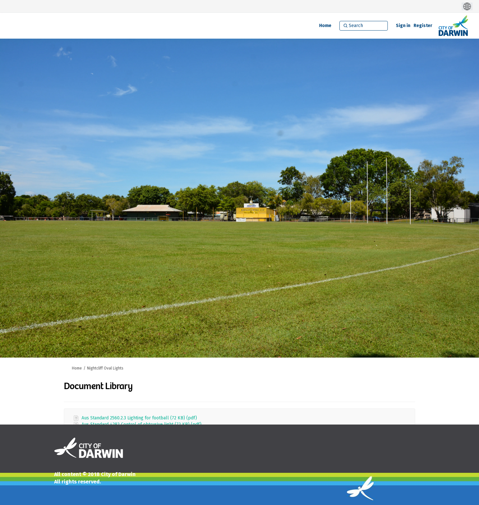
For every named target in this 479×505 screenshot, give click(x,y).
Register (423, 25)
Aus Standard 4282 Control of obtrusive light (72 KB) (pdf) (141, 424)
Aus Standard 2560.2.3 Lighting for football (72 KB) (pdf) (139, 418)
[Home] (325, 25)
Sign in (403, 25)
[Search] (363, 26)
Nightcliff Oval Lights (105, 368)
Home (77, 368)
